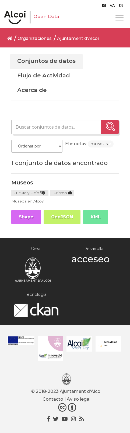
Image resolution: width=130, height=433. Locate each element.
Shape (26, 216)
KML (96, 216)
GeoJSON (62, 216)
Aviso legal (78, 399)
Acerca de (32, 90)
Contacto (53, 399)
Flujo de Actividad (43, 75)
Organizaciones (34, 38)
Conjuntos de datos (46, 60)
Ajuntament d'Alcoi (78, 38)
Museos (22, 182)
